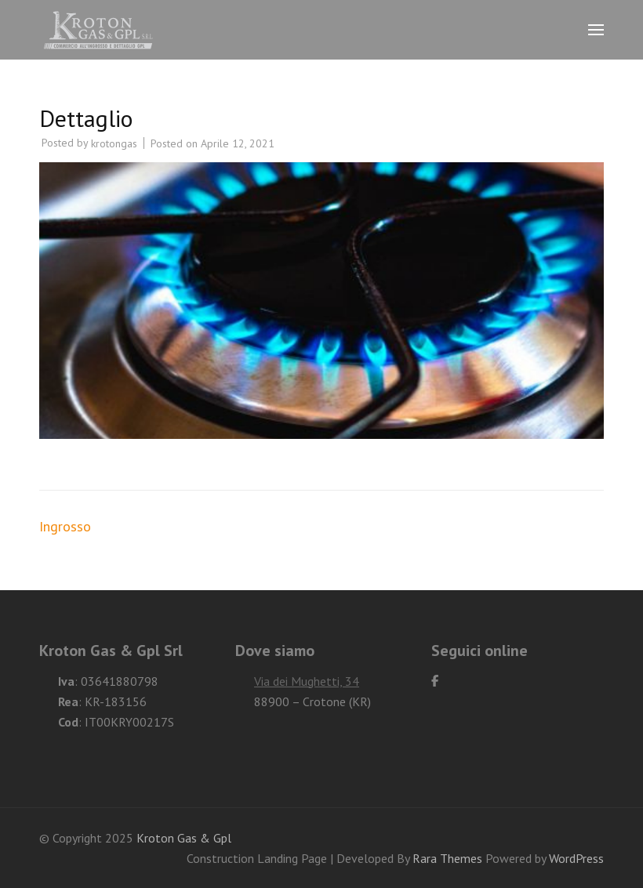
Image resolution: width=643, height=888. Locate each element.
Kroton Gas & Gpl (183, 838)
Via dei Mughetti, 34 (306, 681)
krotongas (114, 143)
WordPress (576, 858)
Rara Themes (448, 858)
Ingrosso (65, 526)
